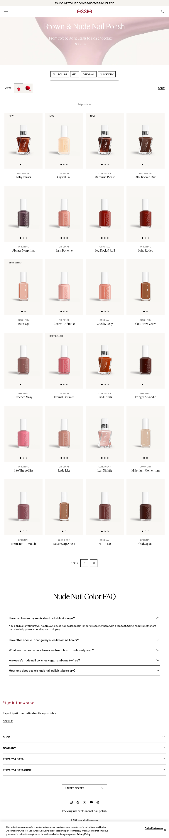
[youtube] (91, 802)
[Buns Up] (23, 322)
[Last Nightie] (105, 469)
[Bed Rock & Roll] (105, 249)
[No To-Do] (105, 542)
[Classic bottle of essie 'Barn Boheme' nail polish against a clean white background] (64, 208)
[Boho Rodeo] (145, 249)
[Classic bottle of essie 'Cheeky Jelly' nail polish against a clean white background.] (105, 281)
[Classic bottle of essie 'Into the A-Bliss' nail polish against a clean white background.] (23, 428)
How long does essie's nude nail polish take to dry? (84, 671)
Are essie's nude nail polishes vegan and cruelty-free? (84, 660)
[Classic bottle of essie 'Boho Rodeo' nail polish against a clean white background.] (145, 208)
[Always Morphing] (23, 249)
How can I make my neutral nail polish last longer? (84, 618)
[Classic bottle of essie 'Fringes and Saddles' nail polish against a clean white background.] (145, 354)
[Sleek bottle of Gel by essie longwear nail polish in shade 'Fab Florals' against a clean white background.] (105, 354)
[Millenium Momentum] (145, 469)
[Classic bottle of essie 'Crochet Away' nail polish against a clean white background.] (23, 354)
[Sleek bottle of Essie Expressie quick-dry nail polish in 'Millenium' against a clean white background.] (145, 428)
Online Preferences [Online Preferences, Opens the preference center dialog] (154, 828)
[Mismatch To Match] (23, 542)
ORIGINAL (88, 74)
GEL (74, 74)
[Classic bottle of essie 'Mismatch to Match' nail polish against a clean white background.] (23, 501)
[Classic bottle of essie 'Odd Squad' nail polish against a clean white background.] (145, 501)
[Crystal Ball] (64, 175)
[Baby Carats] (23, 175)
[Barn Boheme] (64, 249)
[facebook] (78, 802)
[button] (84, 563)
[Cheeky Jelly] (105, 322)
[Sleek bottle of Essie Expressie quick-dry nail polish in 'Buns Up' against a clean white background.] (23, 281)
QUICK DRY (107, 74)
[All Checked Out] (145, 175)
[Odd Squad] (145, 542)
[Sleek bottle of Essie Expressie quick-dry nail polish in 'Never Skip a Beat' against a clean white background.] (64, 501)
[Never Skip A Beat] (64, 542)
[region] (84, 829)
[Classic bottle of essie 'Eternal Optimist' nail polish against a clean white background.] (64, 354)
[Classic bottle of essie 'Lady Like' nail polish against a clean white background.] (64, 428)
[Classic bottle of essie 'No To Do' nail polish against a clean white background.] (105, 501)
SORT (161, 88)
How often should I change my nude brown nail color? (84, 640)
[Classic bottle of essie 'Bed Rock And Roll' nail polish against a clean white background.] (105, 208)
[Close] (165, 830)
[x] (84, 802)
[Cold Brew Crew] (145, 322)
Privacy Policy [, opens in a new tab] (83, 834)
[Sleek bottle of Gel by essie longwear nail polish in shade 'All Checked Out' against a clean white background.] (145, 134)
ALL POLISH (60, 74)
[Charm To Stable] (64, 322)
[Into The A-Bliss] (23, 469)
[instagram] (71, 802)
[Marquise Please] (105, 175)
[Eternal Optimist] (64, 395)
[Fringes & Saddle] (145, 395)
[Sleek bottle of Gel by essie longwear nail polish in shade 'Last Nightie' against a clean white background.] (105, 428)
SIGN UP (8, 721)
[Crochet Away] (23, 395)
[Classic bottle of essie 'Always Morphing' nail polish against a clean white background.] (23, 208)
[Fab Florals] (105, 395)
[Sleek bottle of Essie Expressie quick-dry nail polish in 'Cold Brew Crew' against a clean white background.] (145, 281)
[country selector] (84, 788)
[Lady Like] (64, 469)
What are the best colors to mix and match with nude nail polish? (84, 650)
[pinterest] (98, 802)
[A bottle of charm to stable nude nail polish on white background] (64, 281)
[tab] (20, 164)
